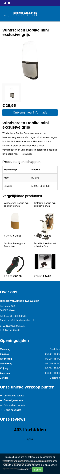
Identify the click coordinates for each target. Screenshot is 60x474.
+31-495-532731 (18, 316)
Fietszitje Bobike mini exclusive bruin (45, 204)
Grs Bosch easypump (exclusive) (15, 244)
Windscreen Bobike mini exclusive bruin (17, 204)
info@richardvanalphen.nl (21, 320)
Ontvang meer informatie (30, 112)
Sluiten (37, 469)
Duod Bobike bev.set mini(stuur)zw (45, 244)
